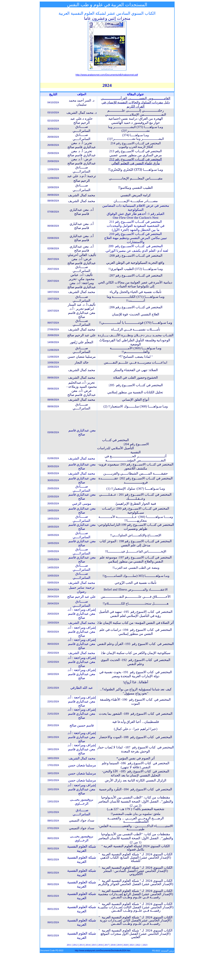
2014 (88, 944)
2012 (75, 944)
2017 (106, 944)
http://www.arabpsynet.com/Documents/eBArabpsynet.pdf (107, 74)
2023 (145, 944)
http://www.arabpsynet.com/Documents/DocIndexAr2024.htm (102, 950)
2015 (94, 944)
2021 (132, 944)
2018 (113, 944)
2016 (100, 944)
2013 (81, 944)
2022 (138, 944)
